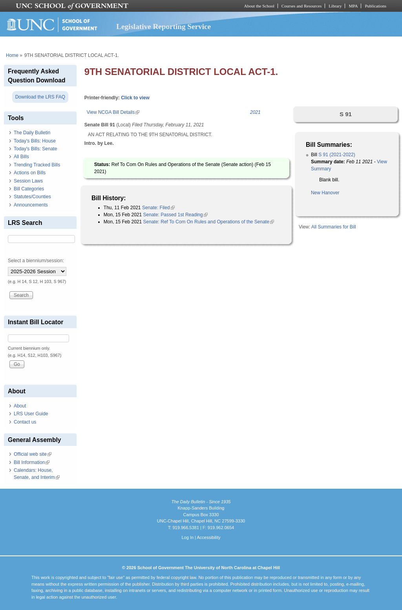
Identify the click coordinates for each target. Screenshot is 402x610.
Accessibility (208, 537)
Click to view (135, 97)
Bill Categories (29, 189)
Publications (375, 6)
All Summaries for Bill (333, 227)
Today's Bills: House (35, 141)
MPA (353, 6)
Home (12, 55)
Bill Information (31, 462)
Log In (187, 537)
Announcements (31, 205)
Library (335, 6)
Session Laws (28, 181)
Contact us (25, 422)
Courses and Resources (301, 6)
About (20, 406)
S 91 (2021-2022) (336, 154)
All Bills (21, 156)
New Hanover (325, 192)
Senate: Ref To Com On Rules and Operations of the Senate (208, 222)
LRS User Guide (31, 413)
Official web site (32, 454)
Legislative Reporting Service (163, 26)
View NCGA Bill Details (113, 112)
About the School (259, 6)
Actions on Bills (30, 172)
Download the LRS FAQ (40, 97)
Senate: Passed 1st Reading (175, 214)
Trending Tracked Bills (37, 165)
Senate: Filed (158, 207)
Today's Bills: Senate (35, 149)
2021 (255, 112)
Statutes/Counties (32, 196)
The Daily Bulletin (32, 132)
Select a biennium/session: (36, 260)
